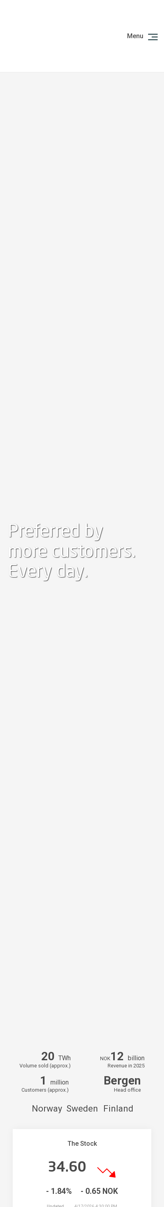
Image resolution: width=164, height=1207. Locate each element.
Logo (42, 36)
